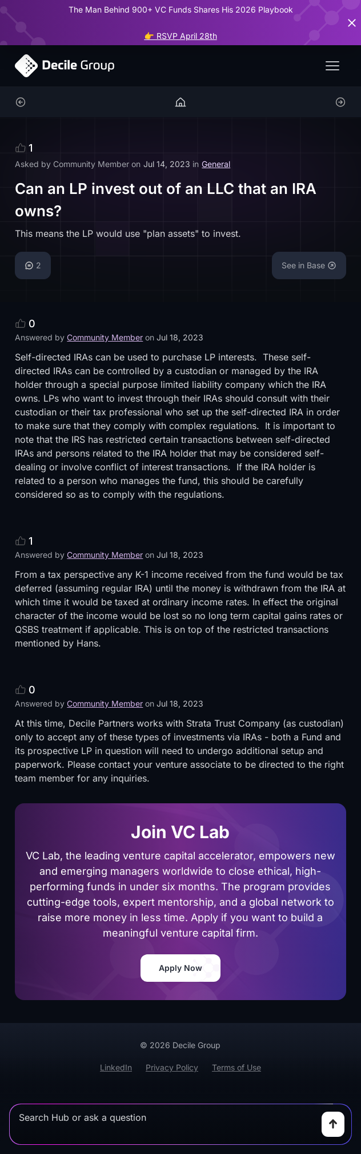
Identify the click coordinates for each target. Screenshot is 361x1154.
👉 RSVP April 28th (180, 36)
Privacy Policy (172, 1067)
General (216, 164)
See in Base (309, 265)
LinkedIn (116, 1067)
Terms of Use (236, 1067)
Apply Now (180, 968)
